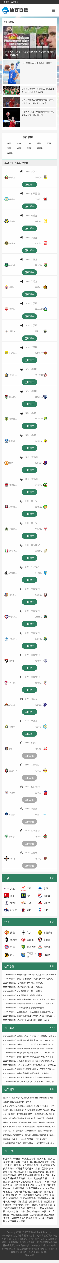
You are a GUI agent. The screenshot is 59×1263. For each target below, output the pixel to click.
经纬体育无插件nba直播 (28, 1168)
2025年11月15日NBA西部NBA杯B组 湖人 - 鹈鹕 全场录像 (26, 1020)
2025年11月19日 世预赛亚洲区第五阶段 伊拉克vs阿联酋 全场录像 (29, 974)
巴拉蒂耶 (39, 375)
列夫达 (12, 704)
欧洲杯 (10, 153)
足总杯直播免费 (30, 1165)
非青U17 (35, 764)
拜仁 (12, 946)
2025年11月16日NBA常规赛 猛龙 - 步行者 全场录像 (23, 1007)
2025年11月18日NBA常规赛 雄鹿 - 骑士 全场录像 (23, 987)
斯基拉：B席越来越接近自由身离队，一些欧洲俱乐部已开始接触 (29, 1122)
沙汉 (11, 748)
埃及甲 (34, 303)
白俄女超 (35, 588)
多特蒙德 (48, 932)
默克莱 (38, 243)
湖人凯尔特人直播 (16, 1211)
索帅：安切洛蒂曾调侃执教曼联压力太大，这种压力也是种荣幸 (28, 1118)
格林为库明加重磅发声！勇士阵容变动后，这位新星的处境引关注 (29, 1126)
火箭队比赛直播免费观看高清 (28, 1191)
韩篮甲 (13, 909)
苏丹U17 (13, 770)
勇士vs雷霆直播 (11, 1198)
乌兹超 (34, 215)
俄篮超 (34, 698)
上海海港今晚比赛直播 (22, 1181)
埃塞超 (34, 237)
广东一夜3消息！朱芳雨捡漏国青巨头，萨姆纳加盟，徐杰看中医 (28, 1114)
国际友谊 (35, 545)
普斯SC (12, 331)
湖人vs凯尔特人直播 (36, 1211)
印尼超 (34, 281)
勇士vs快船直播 (21, 1204)
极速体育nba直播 (11, 1158)
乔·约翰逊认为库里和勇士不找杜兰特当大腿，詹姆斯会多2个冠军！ (30, 1135)
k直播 (38, 1181)
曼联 (12, 932)
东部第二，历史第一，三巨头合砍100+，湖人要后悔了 (25, 1139)
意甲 (9, 148)
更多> (52, 877)
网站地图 (29, 1255)
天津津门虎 (31, 955)
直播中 (29, 184)
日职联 (47, 902)
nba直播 (7, 1204)
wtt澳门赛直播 (46, 1218)
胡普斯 (12, 792)
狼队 (12, 955)
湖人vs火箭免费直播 (37, 1178)
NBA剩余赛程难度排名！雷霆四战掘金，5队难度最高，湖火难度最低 (30, 1143)
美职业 (47, 895)
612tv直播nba (10, 1194)
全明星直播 (49, 1201)
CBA (19, 143)
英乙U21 (35, 566)
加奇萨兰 (39, 177)
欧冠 (9, 143)
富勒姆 (47, 939)
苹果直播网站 (28, 1158)
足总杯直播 (48, 1194)
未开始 (29, 755)
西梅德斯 (39, 309)
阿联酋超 (35, 830)
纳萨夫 (38, 726)
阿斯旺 (12, 441)
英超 (39, 143)
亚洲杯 (13, 902)
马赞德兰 (39, 463)
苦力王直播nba (33, 1188)
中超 (29, 902)
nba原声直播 (18, 1188)
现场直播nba (44, 1198)
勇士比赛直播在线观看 (30, 1194)
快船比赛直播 (35, 1201)
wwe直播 (40, 1184)
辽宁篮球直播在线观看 (14, 1221)
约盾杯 (34, 742)
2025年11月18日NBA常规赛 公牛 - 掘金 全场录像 (23, 983)
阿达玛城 (39, 265)
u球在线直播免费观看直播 (24, 1218)
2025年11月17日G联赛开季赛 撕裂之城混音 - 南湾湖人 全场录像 (29, 999)
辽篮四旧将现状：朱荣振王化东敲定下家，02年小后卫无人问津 (28, 1106)
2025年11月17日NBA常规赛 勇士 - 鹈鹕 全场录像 (23, 995)
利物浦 (47, 946)
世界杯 (40, 148)
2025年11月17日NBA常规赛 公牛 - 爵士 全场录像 (23, 991)
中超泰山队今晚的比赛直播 (35, 1161)
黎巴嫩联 (35, 786)
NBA (29, 143)
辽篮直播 (48, 1191)
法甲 (29, 148)
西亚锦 (34, 852)
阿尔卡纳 (39, 397)
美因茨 (30, 939)
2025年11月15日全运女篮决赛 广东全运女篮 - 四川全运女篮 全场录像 (31, 1012)
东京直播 (31, 1208)
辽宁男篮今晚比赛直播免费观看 (33, 1175)
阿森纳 (47, 955)
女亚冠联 (35, 193)
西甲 (49, 143)
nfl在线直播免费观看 (24, 1184)
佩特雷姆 (39, 418)
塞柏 (11, 463)
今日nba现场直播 (19, 1214)
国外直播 (22, 1201)
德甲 (19, 148)
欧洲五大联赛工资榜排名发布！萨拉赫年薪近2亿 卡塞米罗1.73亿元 (30, 1110)
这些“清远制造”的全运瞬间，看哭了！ (38, 63)
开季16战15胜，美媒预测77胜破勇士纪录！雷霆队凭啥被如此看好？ (30, 1130)
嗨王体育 (15, 1161)
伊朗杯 (34, 171)
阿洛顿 (38, 748)
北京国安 (31, 946)
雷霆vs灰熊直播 (28, 1198)
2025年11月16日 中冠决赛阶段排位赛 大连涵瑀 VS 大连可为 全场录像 (31, 1003)
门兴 (29, 932)
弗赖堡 (13, 939)
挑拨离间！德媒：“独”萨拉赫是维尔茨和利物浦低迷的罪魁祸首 (28, 1097)
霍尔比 (38, 331)
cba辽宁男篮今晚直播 (41, 1204)
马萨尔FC (39, 353)
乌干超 (34, 501)
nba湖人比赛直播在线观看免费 (29, 1171)
